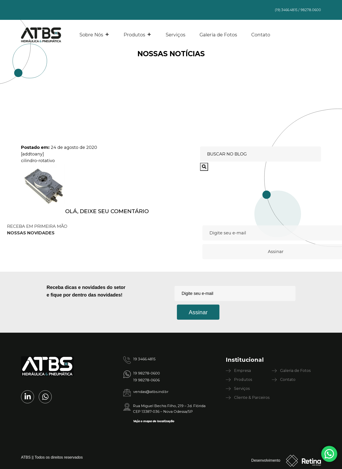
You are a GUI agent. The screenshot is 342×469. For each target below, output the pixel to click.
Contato (260, 35)
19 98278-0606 (146, 380)
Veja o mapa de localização (153, 421)
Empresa (242, 370)
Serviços (175, 35)
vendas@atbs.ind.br (150, 391)
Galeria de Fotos (218, 35)
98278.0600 (310, 10)
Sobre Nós (94, 35)
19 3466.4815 (144, 359)
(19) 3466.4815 (286, 10)
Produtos (137, 35)
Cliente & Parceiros (251, 397)
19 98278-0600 (146, 373)
